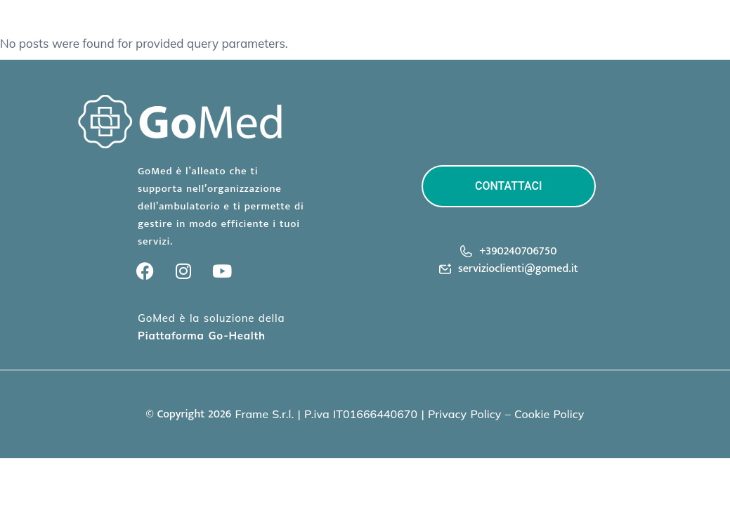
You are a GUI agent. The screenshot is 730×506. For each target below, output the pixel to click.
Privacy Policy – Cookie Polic (503, 414)
